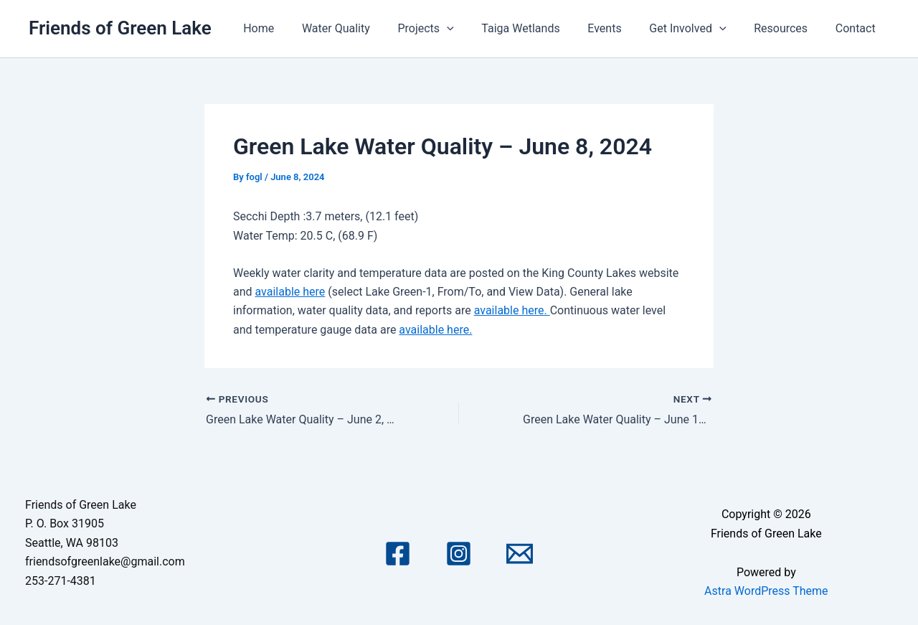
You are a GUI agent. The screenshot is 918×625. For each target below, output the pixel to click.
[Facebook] (397, 553)
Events (621, 28)
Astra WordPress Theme (766, 591)
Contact (858, 28)
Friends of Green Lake (120, 28)
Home (294, 28)
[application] (473, 28)
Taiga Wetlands (542, 28)
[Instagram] (458, 553)
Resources (788, 28)
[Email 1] (519, 553)
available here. (512, 310)
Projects (452, 28)
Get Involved (699, 28)
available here (290, 292)
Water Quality (367, 28)
